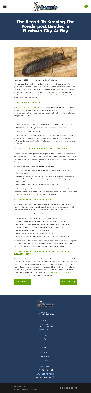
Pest (45, 339)
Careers (45, 361)
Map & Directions (45, 329)
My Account (45, 357)
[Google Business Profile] (43, 370)
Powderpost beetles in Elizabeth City (26, 108)
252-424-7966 (45, 314)
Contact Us (45, 347)
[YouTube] (52, 370)
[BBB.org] (48, 370)
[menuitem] (16, 389)
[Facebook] (39, 370)
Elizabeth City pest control (53, 95)
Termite (45, 343)
